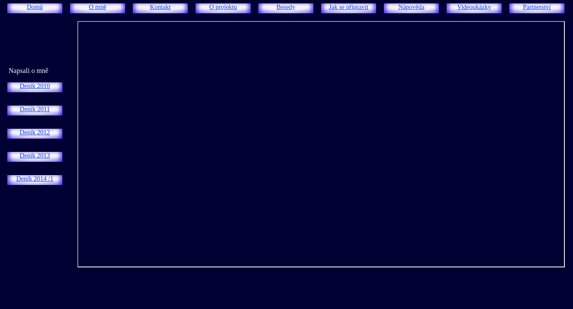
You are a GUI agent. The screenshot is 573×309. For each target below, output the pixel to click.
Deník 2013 (35, 155)
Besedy (285, 6)
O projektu (223, 6)
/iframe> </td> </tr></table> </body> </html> (321, 144)
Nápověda (411, 6)
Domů (35, 6)
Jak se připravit (348, 6)
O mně (97, 6)
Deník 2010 (35, 85)
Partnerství (537, 6)
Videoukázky (474, 6)
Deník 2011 (35, 109)
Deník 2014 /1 (34, 178)
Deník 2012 (35, 132)
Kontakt (160, 6)
